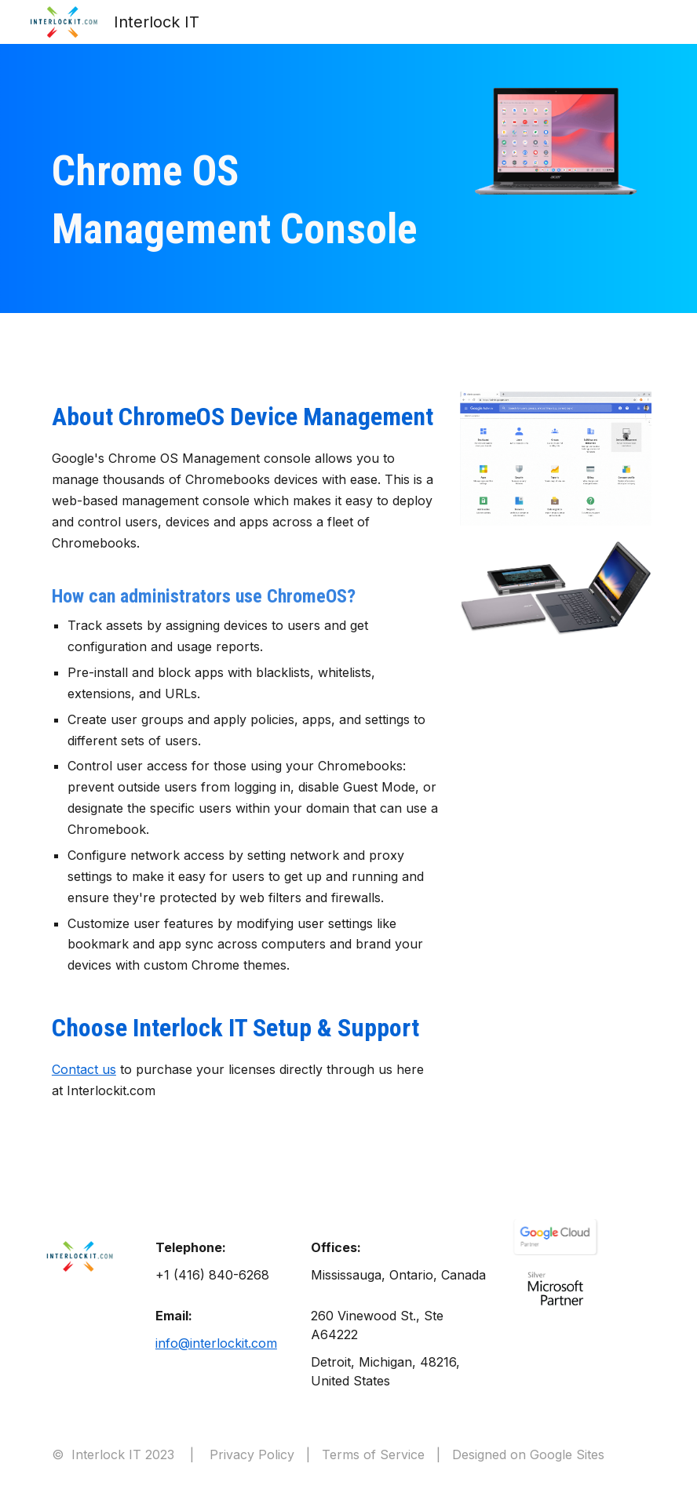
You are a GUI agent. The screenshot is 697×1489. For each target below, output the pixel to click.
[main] (245, 200)
